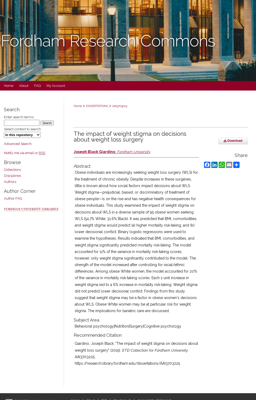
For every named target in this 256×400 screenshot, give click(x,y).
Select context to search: (23, 129)
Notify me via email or (24, 153)
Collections (12, 170)
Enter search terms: (19, 117)
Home (78, 106)
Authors (10, 182)
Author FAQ (13, 198)
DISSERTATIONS (97, 106)
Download (233, 141)
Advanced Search (18, 144)
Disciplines (12, 176)
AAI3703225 (119, 106)
